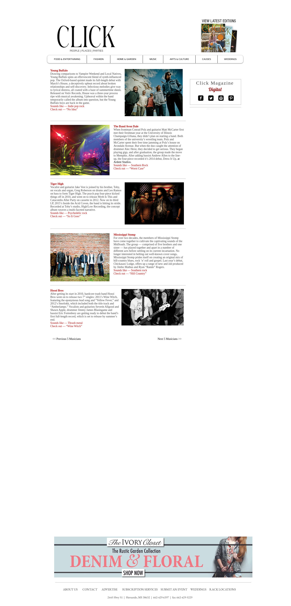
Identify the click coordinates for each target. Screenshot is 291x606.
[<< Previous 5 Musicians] (67, 339)
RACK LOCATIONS (223, 589)
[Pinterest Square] (231, 98)
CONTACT (90, 589)
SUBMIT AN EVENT (174, 589)
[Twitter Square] (211, 98)
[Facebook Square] (200, 98)
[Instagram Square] (221, 98)
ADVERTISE (110, 589)
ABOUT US (70, 589)
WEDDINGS (199, 589)
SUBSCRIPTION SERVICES (140, 589)
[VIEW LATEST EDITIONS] (219, 21)
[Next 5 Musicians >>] (170, 339)
